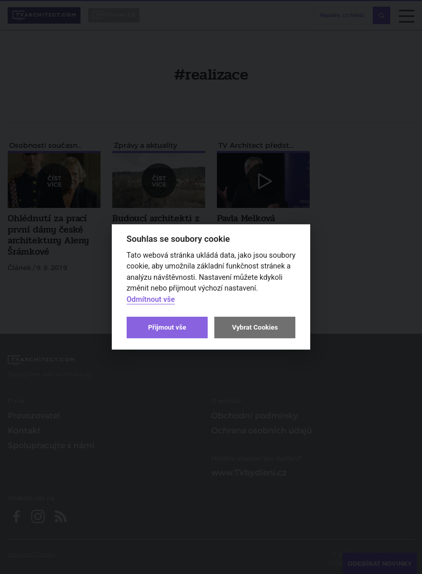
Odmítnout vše (151, 299)
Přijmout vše (167, 327)
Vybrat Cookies (254, 327)
